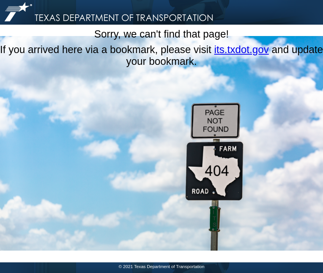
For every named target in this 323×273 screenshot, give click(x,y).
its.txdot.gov (241, 49)
